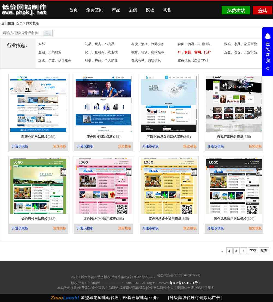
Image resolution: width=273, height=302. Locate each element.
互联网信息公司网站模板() (169, 137)
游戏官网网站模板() (234, 137)
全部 (41, 44)
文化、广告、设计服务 (54, 60)
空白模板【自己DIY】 (194, 60)
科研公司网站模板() (38, 137)
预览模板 (59, 146)
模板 (150, 10)
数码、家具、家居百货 (240, 44)
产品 (116, 10)
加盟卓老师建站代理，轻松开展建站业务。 (121, 298)
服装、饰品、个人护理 (101, 60)
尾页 (264, 251)
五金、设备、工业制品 (240, 52)
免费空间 (94, 10)
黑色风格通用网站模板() (234, 219)
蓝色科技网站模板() (103, 137)
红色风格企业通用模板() (103, 219)
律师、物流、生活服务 (194, 44)
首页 (73, 10)
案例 (133, 10)
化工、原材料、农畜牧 (101, 52)
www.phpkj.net (111, 283)
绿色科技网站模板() (38, 219)
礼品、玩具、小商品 (99, 44)
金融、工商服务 (49, 52)
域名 (166, 10)
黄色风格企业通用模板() (169, 219)
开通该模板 (20, 146)
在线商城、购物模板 (146, 60)
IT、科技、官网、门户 (194, 52)
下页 (253, 251)
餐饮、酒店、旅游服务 (147, 44)
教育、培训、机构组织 (147, 52)
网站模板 (32, 23)
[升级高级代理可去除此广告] (195, 298)
